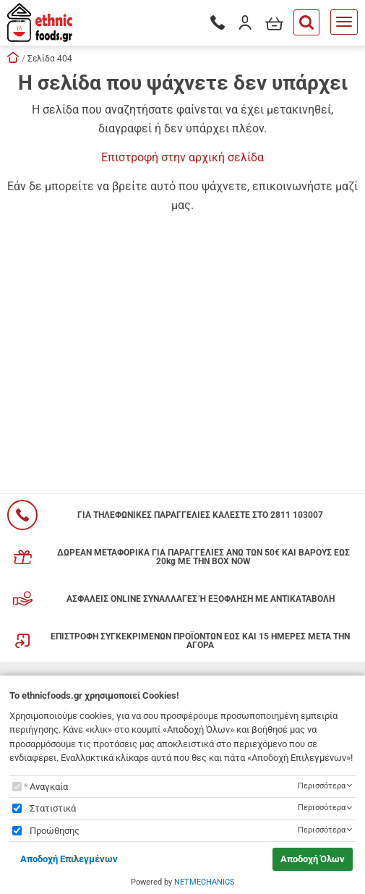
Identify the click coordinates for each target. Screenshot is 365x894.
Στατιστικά (53, 808)
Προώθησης (55, 830)
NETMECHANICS (204, 882)
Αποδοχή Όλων (312, 858)
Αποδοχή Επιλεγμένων (69, 858)
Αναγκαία (49, 786)
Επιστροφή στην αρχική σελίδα (182, 157)
